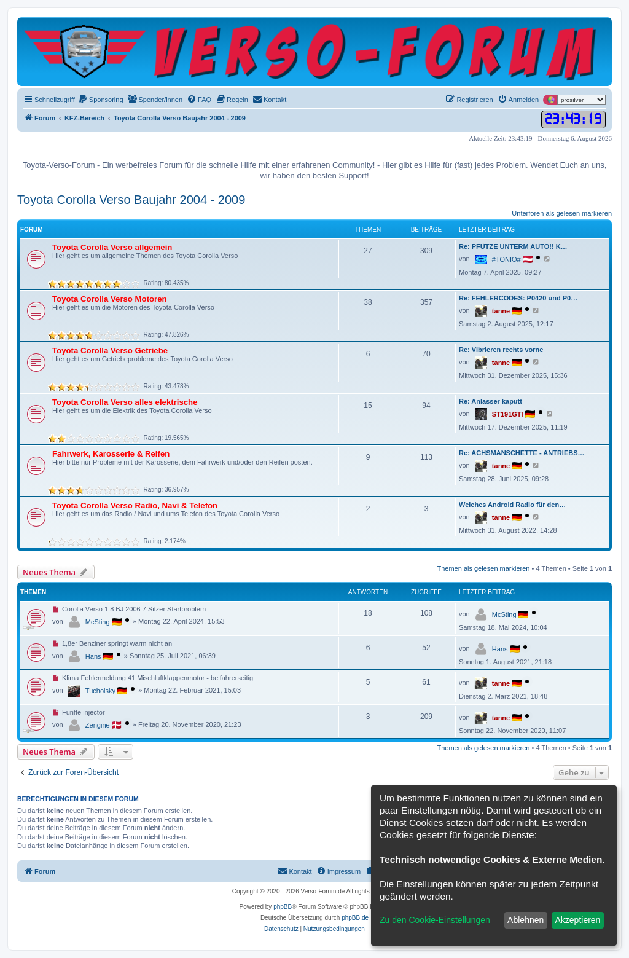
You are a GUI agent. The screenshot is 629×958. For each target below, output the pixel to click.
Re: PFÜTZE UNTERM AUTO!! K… (513, 246)
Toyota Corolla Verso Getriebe (110, 350)
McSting (97, 622)
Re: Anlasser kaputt (490, 401)
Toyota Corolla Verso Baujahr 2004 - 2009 (131, 199)
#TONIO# (506, 259)
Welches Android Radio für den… (512, 504)
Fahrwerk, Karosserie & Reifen (111, 453)
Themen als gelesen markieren (483, 568)
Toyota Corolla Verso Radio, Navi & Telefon (134, 505)
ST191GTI (507, 414)
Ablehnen (525, 920)
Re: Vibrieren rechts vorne (501, 349)
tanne (501, 311)
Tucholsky (100, 690)
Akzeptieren (577, 920)
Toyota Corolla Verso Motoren (109, 299)
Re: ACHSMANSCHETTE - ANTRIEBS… (522, 453)
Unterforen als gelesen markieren (562, 213)
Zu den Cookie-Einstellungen (435, 920)
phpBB (282, 906)
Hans (93, 656)
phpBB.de (355, 917)
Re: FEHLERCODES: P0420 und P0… (518, 298)
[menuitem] (100, 99)
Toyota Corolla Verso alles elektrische (125, 402)
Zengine (97, 725)
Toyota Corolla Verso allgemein (112, 247)
